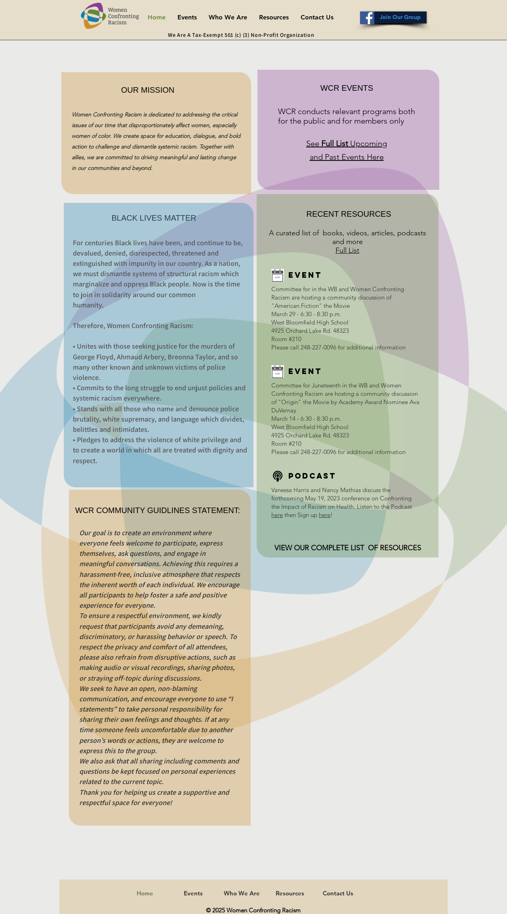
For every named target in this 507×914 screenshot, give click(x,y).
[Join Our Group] (394, 17)
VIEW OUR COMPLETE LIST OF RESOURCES (347, 548)
